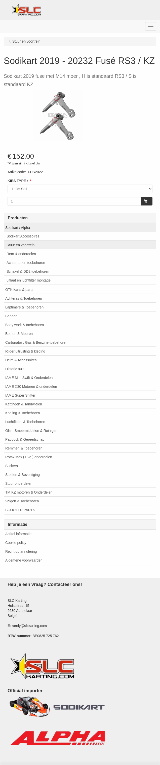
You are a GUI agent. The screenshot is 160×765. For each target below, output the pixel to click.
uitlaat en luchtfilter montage (29, 280)
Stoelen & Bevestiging (22, 475)
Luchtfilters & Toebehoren (25, 422)
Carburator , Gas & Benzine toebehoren (36, 342)
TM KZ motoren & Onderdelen (29, 492)
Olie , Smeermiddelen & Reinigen (31, 431)
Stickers (11, 466)
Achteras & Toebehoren (23, 298)
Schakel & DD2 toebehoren (28, 271)
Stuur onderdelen (18, 483)
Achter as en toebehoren (26, 263)
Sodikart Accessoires (23, 236)
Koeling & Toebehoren (22, 413)
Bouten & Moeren (19, 334)
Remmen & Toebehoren (24, 448)
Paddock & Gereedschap (25, 439)
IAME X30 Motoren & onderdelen (31, 387)
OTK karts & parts (19, 290)
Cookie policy (15, 543)
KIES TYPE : (18, 181)
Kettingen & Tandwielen (23, 404)
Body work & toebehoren (24, 325)
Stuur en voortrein (20, 245)
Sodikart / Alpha (17, 228)
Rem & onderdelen (21, 254)
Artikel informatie (18, 534)
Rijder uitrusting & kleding (25, 351)
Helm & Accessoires (20, 360)
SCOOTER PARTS (20, 510)
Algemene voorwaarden (24, 560)
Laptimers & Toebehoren (24, 307)
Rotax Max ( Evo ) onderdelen (28, 457)
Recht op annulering (21, 551)
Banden (11, 316)
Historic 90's (14, 369)
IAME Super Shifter (20, 395)
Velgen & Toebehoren (22, 501)
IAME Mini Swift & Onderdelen (29, 378)
